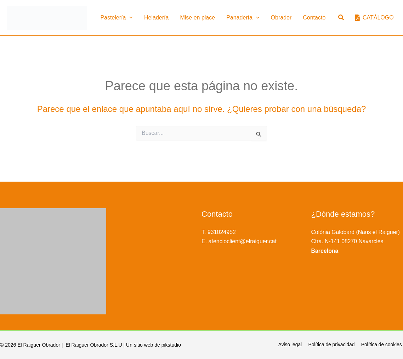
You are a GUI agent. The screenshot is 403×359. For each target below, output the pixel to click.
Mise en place (197, 18)
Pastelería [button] (116, 18)
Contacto (314, 18)
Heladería (156, 18)
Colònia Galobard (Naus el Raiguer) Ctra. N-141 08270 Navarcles (356, 241)
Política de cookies (382, 345)
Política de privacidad (333, 345)
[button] (129, 18)
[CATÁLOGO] (374, 18)
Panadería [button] (242, 18)
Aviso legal (293, 345)
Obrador (281, 18)
